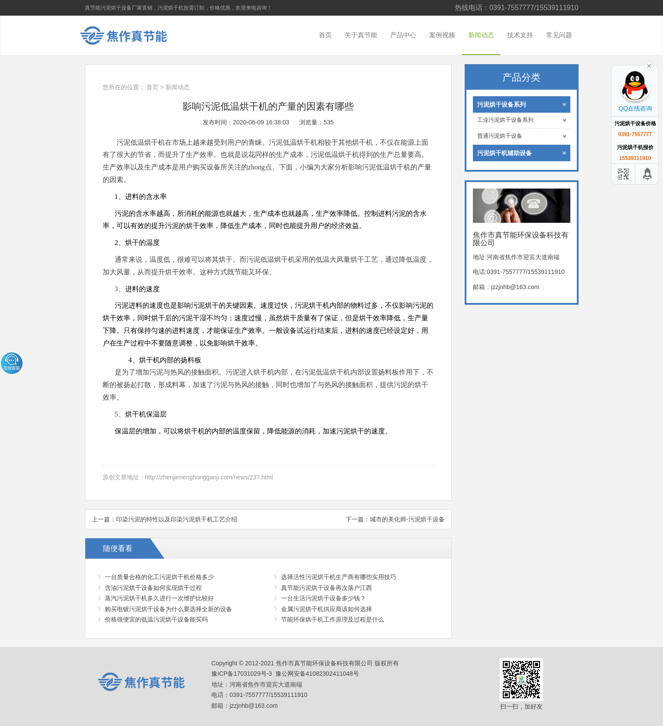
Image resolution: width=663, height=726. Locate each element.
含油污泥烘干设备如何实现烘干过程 (153, 587)
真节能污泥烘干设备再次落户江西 (326, 587)
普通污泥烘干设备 (521, 136)
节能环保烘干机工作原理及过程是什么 (332, 619)
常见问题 (559, 35)
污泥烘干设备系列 (521, 104)
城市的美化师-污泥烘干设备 (407, 519)
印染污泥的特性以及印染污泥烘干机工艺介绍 (176, 519)
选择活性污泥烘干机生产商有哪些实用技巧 (338, 576)
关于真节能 (361, 35)
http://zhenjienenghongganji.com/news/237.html (209, 477)
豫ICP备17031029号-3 (241, 673)
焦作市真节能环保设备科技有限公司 (130, 35)
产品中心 (403, 35)
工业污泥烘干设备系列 (521, 120)
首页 (325, 35)
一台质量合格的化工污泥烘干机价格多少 (159, 576)
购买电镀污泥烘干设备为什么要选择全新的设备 (168, 609)
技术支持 (520, 35)
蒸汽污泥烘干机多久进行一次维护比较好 (159, 598)
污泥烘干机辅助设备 (521, 153)
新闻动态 (481, 35)
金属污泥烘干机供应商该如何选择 (326, 609)
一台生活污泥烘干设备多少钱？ (323, 598)
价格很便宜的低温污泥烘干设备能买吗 (156, 619)
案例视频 (442, 35)
